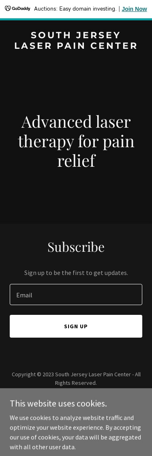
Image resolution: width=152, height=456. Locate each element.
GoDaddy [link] (91, 401)
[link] (76, 46)
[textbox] (76, 294)
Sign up (76, 326)
